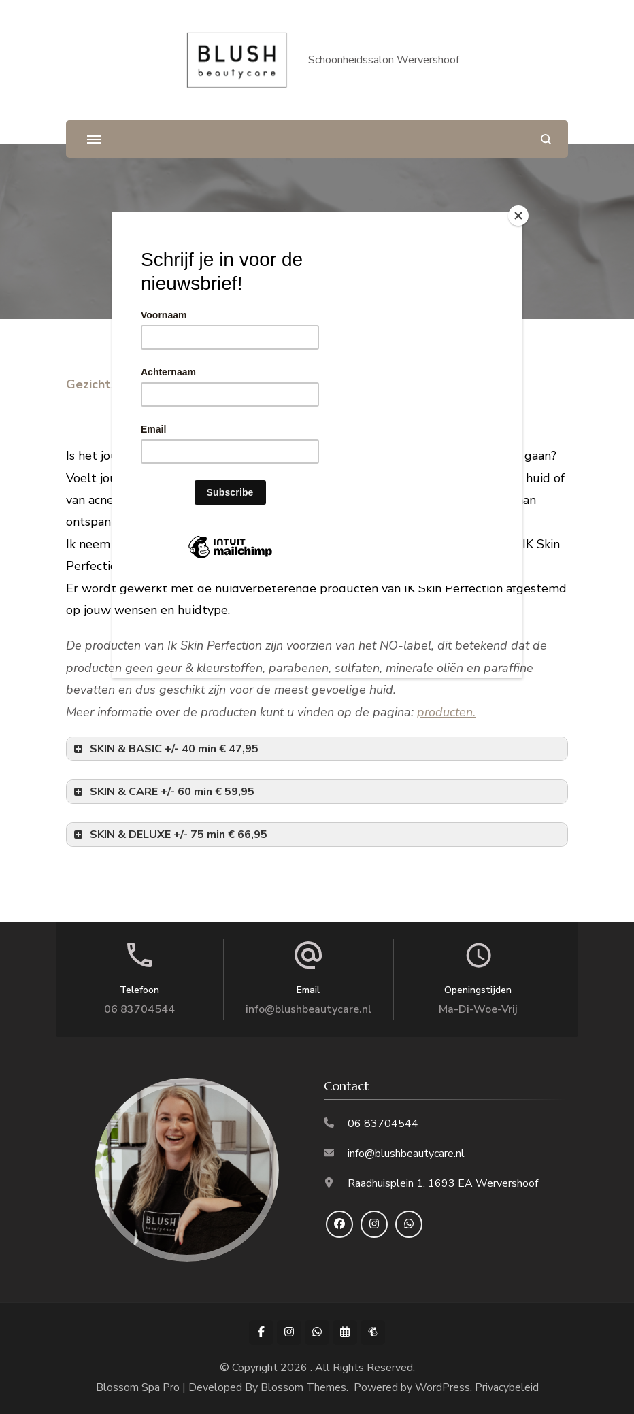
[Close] (519, 215)
